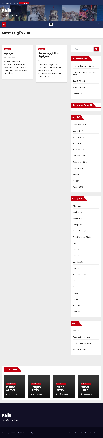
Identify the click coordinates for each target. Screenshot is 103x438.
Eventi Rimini (79, 81)
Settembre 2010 (80, 162)
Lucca (76, 268)
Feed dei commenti (82, 343)
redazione (9, 57)
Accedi (76, 331)
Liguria (76, 249)
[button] (98, 24)
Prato (75, 293)
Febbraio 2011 (79, 149)
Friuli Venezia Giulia (82, 237)
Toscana (76, 305)
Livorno (76, 256)
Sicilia (75, 299)
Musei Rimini (79, 87)
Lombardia (78, 262)
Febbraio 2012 (79, 125)
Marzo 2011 (78, 143)
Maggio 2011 (78, 137)
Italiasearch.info (39, 433)
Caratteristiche (86, 433)
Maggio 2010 (78, 181)
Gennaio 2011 (79, 156)
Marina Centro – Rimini (83, 66)
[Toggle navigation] (51, 24)
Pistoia (76, 287)
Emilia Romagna (80, 231)
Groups (96, 433)
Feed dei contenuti (81, 337)
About (77, 433)
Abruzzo (77, 206)
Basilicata (77, 218)
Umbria (76, 312)
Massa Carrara (79, 274)
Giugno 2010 (78, 174)
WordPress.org (79, 349)
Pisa (75, 280)
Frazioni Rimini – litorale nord (36, 391)
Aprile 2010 (78, 187)
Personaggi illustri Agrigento (49, 55)
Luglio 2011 (78, 131)
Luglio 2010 (78, 168)
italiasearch (12, 394)
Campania (77, 224)
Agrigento (7, 49)
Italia (6, 10)
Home (71, 433)
